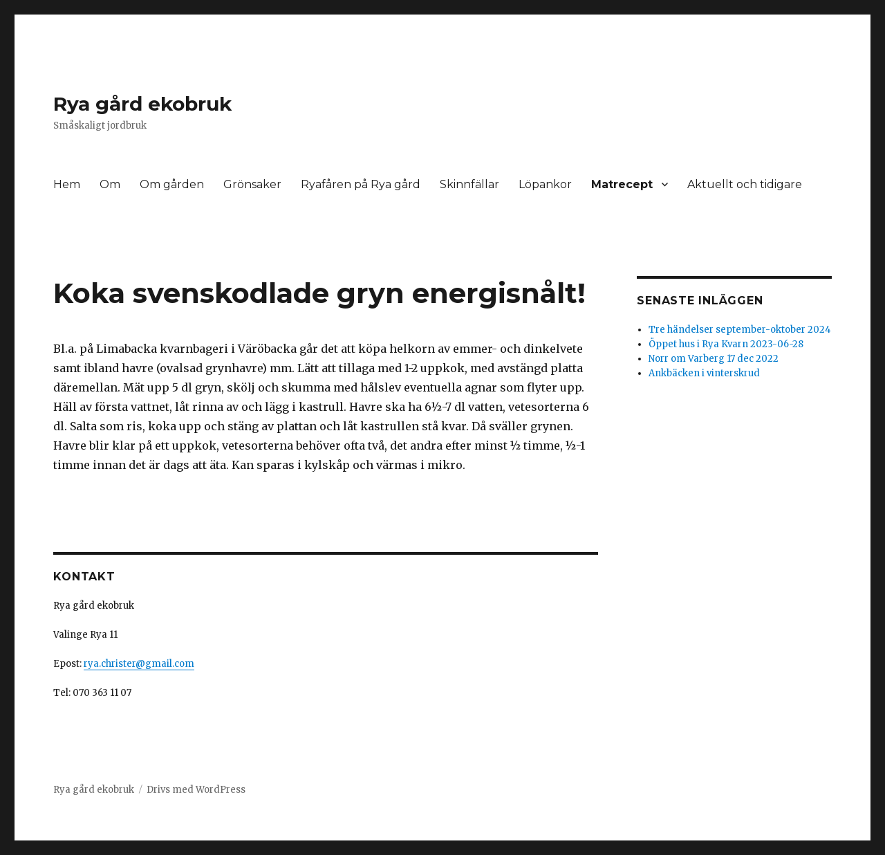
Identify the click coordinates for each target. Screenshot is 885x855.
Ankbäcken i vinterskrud (704, 373)
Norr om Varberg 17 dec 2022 (714, 359)
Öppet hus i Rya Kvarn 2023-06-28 (726, 344)
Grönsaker (252, 184)
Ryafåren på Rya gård (360, 184)
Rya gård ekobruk (142, 104)
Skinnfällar (469, 184)
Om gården (172, 184)
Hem (66, 184)
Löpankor (545, 184)
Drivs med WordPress (196, 790)
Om (110, 184)
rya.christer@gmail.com (139, 664)
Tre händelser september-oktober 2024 (740, 329)
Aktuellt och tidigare (744, 184)
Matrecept (622, 184)
